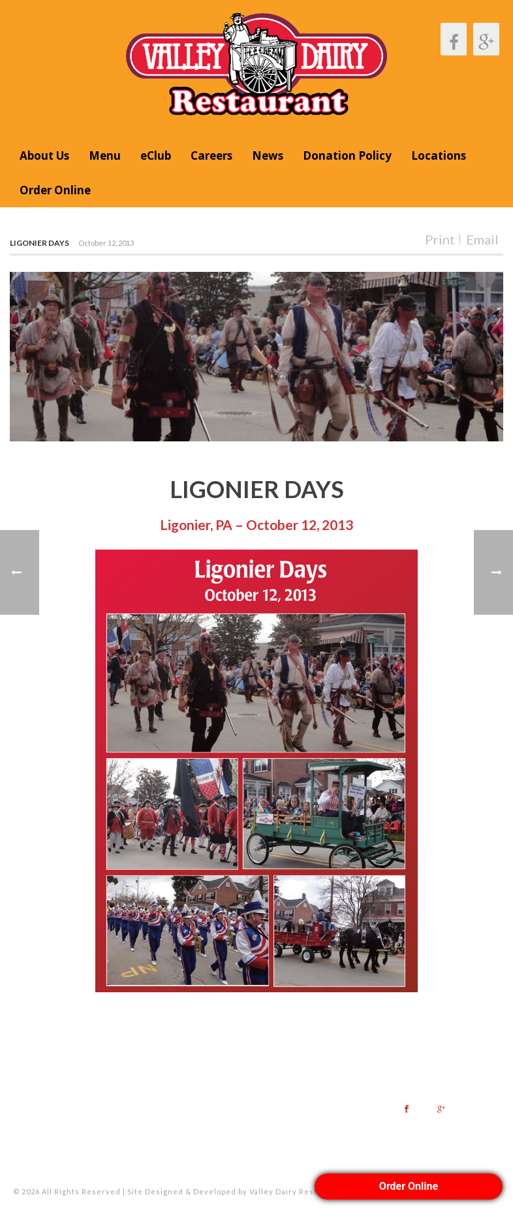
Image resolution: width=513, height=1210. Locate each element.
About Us (44, 155)
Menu (105, 155)
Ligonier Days (39, 243)
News (267, 155)
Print (440, 239)
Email (482, 239)
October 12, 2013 (106, 243)
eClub (155, 155)
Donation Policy (347, 155)
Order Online (55, 190)
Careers (211, 155)
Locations (438, 155)
